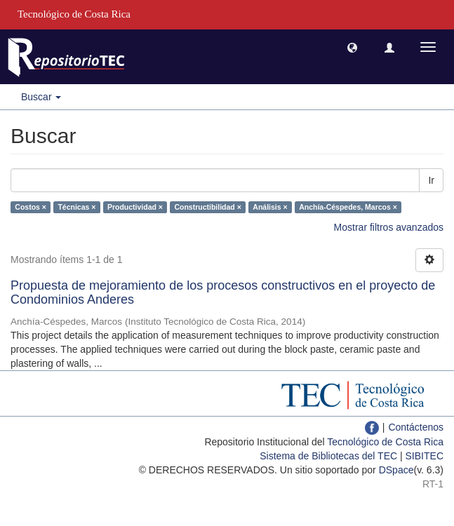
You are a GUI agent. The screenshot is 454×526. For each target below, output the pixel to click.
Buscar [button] (41, 96)
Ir (431, 180)
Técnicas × (76, 207)
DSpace (396, 470)
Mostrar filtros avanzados (388, 227)
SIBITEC (424, 455)
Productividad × (135, 207)
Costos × (30, 207)
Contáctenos (415, 427)
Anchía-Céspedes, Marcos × (348, 207)
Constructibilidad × (207, 207)
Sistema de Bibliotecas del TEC (328, 455)
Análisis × (270, 207)
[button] (352, 47)
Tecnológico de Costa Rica (385, 441)
